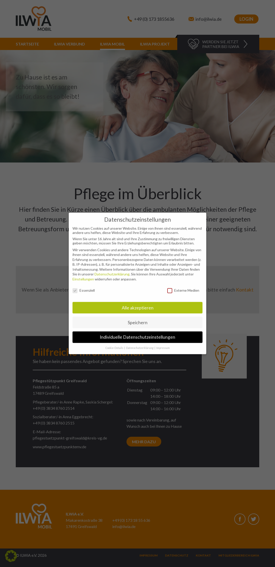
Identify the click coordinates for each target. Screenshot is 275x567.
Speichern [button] (138, 318)
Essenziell (83, 286)
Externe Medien (183, 286)
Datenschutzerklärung (112, 270)
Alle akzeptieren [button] (138, 303)
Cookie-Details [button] (115, 344)
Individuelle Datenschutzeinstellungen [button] (137, 333)
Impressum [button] (163, 344)
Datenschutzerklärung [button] (140, 344)
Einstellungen (83, 275)
